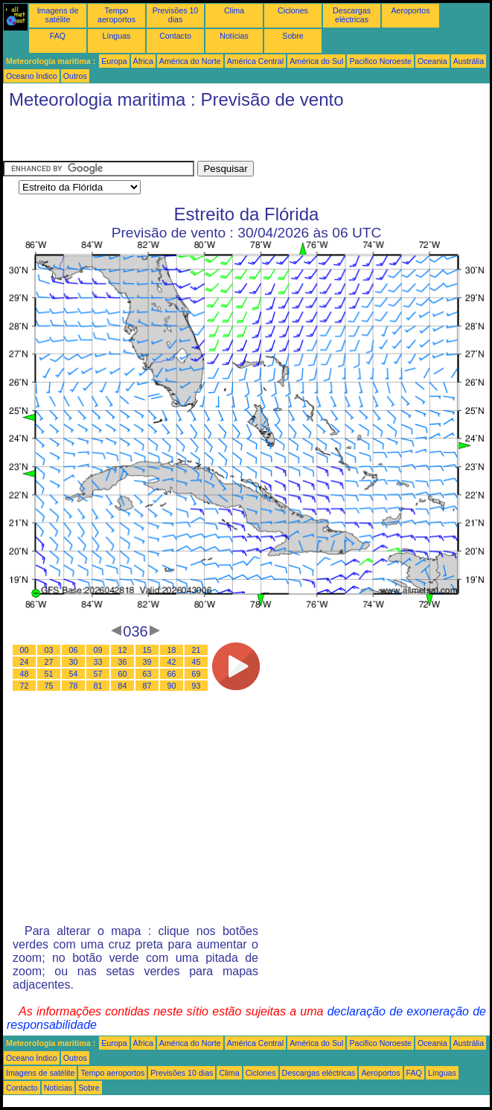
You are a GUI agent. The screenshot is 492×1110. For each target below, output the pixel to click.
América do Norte (190, 61)
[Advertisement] (177, 138)
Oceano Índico (31, 75)
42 (171, 661)
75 (49, 685)
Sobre (292, 35)
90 (171, 685)
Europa (114, 61)
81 (98, 685)
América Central (255, 61)
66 (171, 673)
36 (122, 661)
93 (196, 685)
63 (147, 673)
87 (147, 685)
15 (147, 649)
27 (49, 661)
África (143, 61)
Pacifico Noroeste (380, 61)
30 (73, 661)
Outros (75, 75)
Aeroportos (410, 10)
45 (196, 661)
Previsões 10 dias (176, 15)
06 (73, 649)
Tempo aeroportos (116, 15)
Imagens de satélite (58, 15)
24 (24, 661)
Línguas (117, 35)
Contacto (175, 35)
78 (73, 685)
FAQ (58, 35)
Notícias (234, 35)
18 (171, 649)
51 (49, 673)
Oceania (432, 61)
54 (73, 673)
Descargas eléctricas (352, 15)
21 (196, 649)
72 (24, 685)
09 (98, 649)
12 (122, 649)
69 (196, 673)
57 (98, 673)
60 (122, 673)
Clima (234, 10)
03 (49, 649)
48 (24, 673)
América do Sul (316, 61)
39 (147, 661)
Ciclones (293, 10)
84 (122, 685)
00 (24, 649)
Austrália (468, 61)
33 (98, 661)
